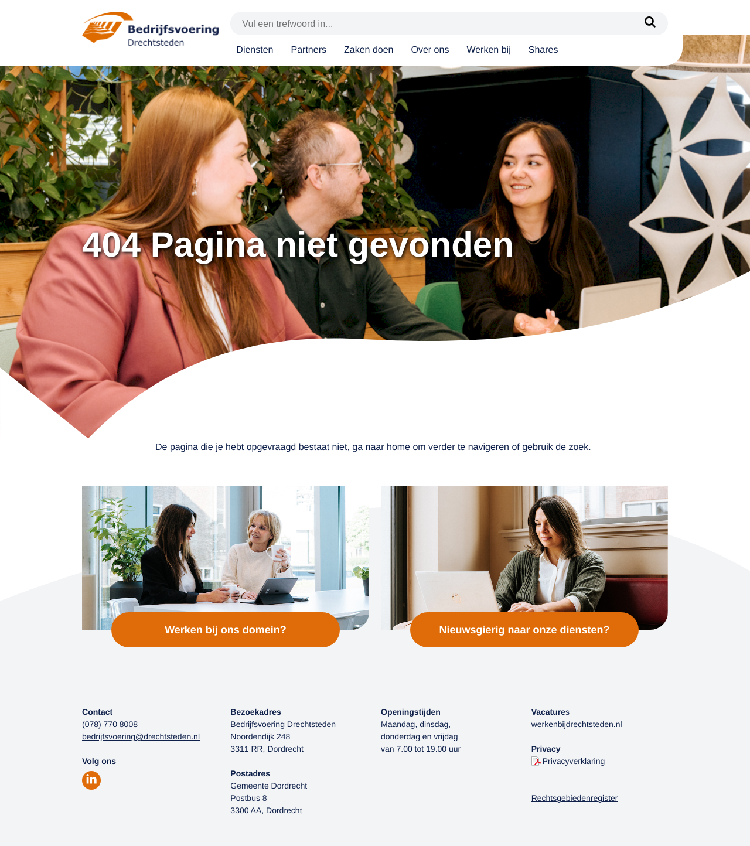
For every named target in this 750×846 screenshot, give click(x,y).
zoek (578, 447)
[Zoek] (650, 23)
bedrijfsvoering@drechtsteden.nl (141, 736)
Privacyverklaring (574, 761)
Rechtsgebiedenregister (574, 798)
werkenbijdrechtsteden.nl (576, 724)
